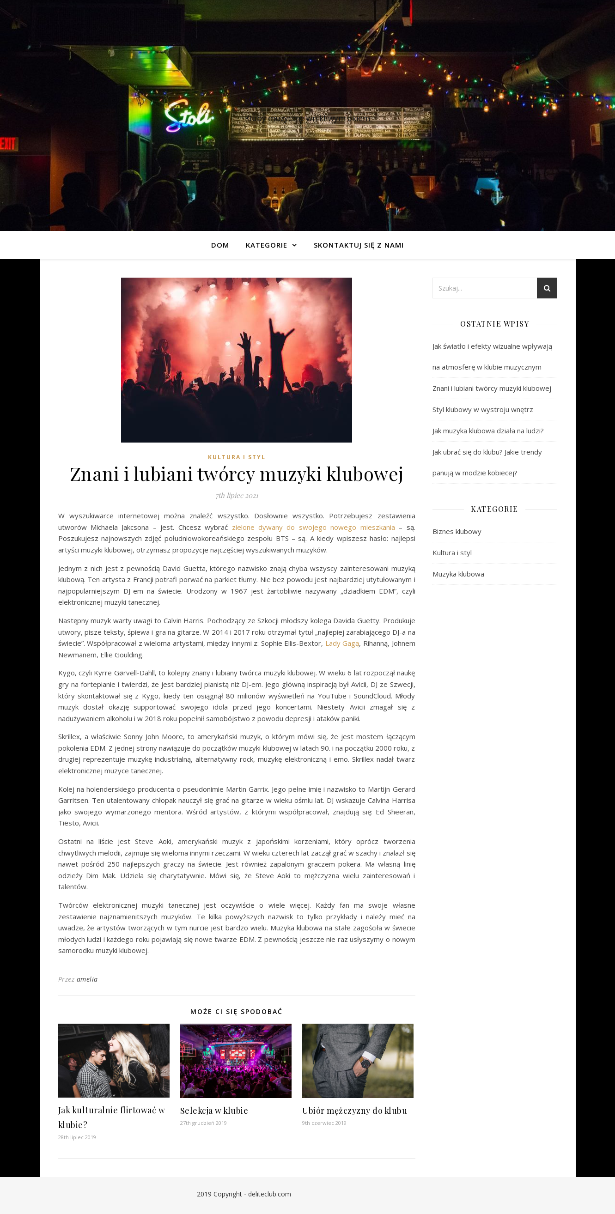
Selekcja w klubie (214, 1110)
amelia (87, 979)
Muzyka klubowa (458, 573)
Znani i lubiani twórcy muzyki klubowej (491, 388)
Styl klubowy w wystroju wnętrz (482, 409)
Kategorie (266, 244)
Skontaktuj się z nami (359, 244)
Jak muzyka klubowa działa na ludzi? (488, 430)
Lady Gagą (342, 643)
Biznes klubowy (456, 531)
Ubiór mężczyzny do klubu (354, 1110)
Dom (220, 244)
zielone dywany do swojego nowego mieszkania (313, 527)
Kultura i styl (237, 457)
